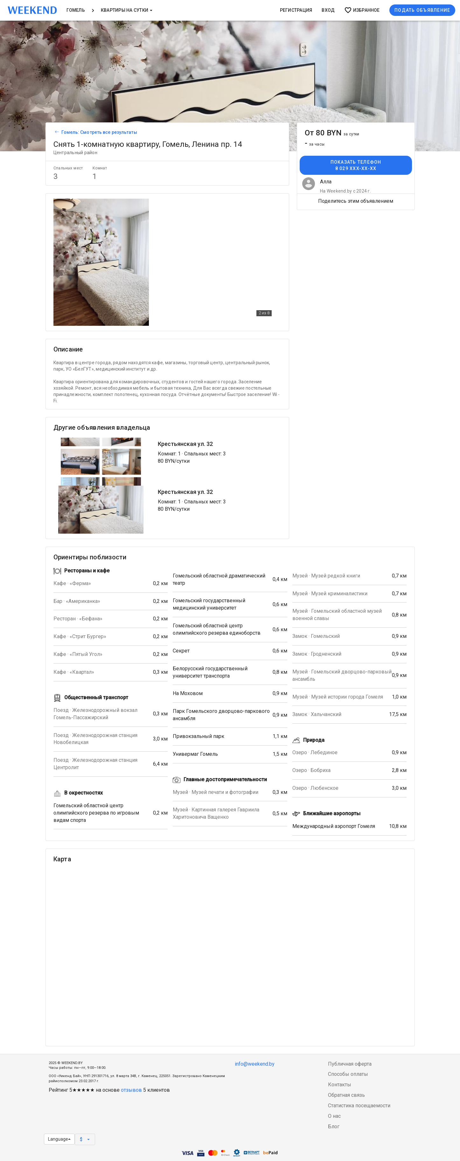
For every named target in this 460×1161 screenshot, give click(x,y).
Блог (333, 1126)
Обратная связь (346, 1095)
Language (59, 1139)
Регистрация (296, 10)
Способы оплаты (348, 1074)
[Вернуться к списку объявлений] (56, 132)
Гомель (75, 10)
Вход (328, 10)
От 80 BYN (332, 132)
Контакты (339, 1085)
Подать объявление (422, 10)
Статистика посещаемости (359, 1106)
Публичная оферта (350, 1064)
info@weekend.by (255, 1064)
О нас (334, 1116)
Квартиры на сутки (126, 10)
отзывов (131, 1090)
